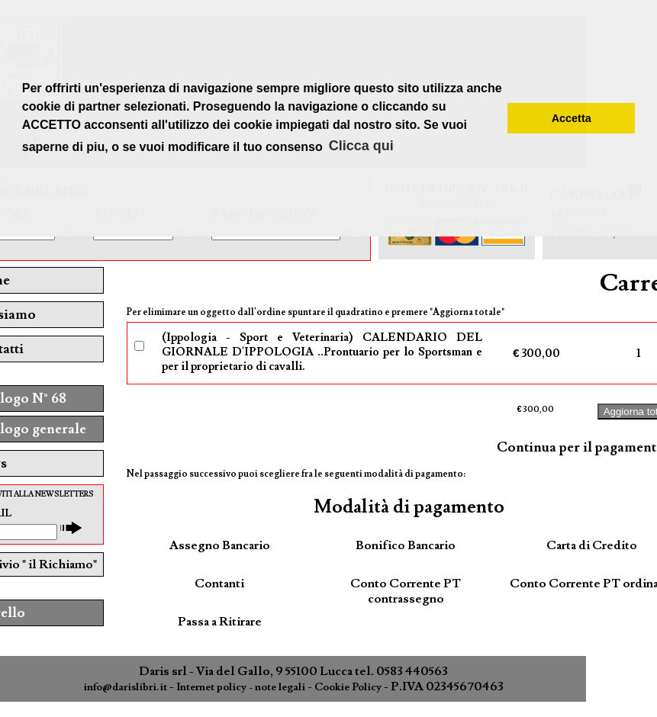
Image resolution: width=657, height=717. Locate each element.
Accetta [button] (571, 118)
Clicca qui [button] (361, 145)
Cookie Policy (348, 687)
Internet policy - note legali (240, 687)
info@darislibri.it (125, 687)
